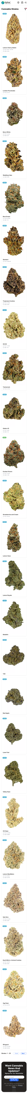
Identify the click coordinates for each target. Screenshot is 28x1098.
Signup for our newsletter (14, 1073)
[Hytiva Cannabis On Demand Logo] (7, 2)
